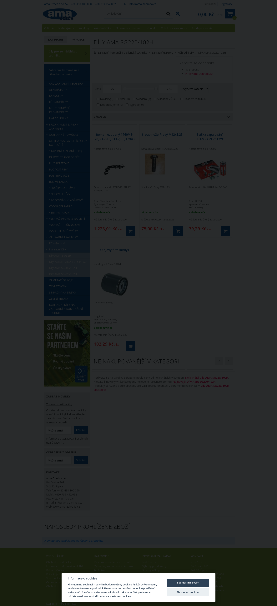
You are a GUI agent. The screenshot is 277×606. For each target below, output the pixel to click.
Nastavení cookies (188, 592)
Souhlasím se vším (188, 582)
